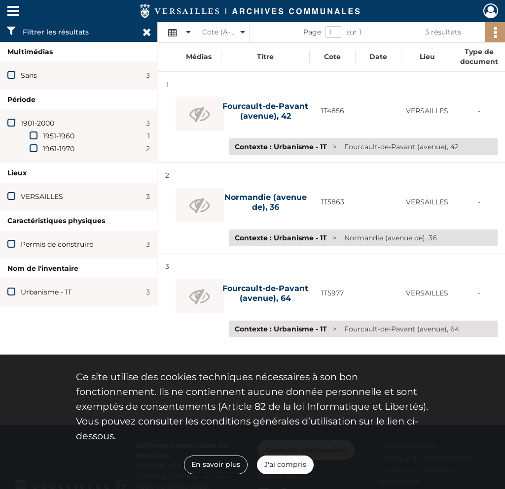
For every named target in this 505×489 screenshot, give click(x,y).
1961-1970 (58, 148)
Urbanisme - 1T (46, 292)
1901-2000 (37, 123)
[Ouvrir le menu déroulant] (13, 12)
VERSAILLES (42, 196)
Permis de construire (57, 244)
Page (312, 32)
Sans (29, 75)
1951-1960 (58, 135)
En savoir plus (215, 464)
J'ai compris (285, 464)
